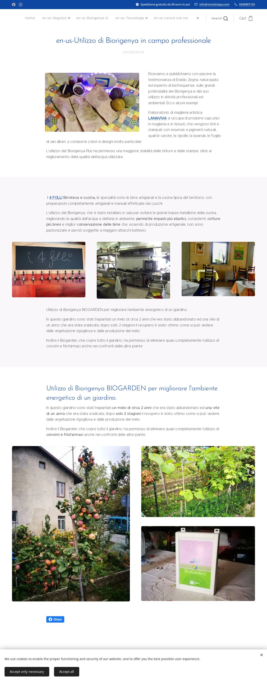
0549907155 (247, 4)
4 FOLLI (55, 197)
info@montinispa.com (214, 4)
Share (55, 619)
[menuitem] (158, 18)
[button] (220, 18)
